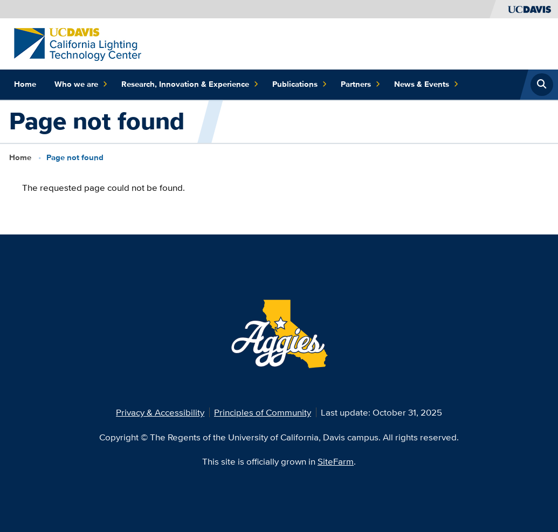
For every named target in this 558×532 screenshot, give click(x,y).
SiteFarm (336, 461)
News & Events (426, 85)
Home (25, 84)
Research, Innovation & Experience (189, 85)
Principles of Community (262, 412)
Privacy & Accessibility (160, 412)
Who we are (80, 85)
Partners (360, 85)
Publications (299, 85)
